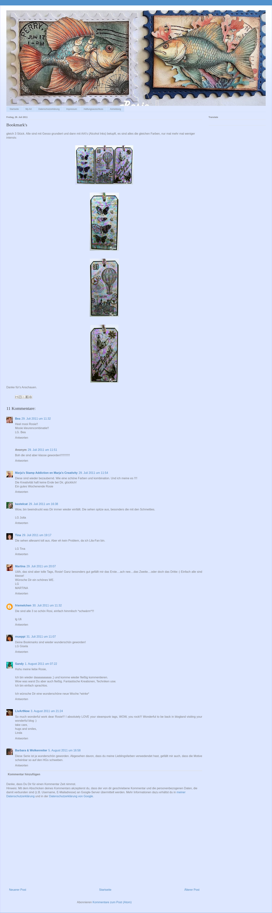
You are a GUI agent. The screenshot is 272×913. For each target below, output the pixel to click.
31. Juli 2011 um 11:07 (41, 636)
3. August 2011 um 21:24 (47, 711)
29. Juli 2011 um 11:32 (36, 418)
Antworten (21, 437)
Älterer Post (191, 889)
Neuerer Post (17, 889)
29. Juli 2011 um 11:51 (42, 449)
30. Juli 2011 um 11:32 (47, 605)
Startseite (14, 109)
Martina (20, 566)
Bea (17, 418)
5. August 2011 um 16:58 (64, 750)
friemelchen (23, 605)
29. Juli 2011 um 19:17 (36, 535)
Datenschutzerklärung (49, 109)
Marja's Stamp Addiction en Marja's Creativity (46, 472)
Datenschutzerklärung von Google (71, 796)
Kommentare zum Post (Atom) (112, 902)
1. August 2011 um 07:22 (41, 663)
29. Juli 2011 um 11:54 (93, 472)
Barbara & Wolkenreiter (31, 750)
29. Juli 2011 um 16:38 (43, 504)
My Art (29, 109)
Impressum (71, 109)
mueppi (20, 636)
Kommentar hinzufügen (24, 774)
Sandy (19, 663)
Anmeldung (115, 109)
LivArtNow (22, 711)
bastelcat (21, 504)
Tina (18, 535)
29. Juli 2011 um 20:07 (41, 566)
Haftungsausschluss (93, 109)
